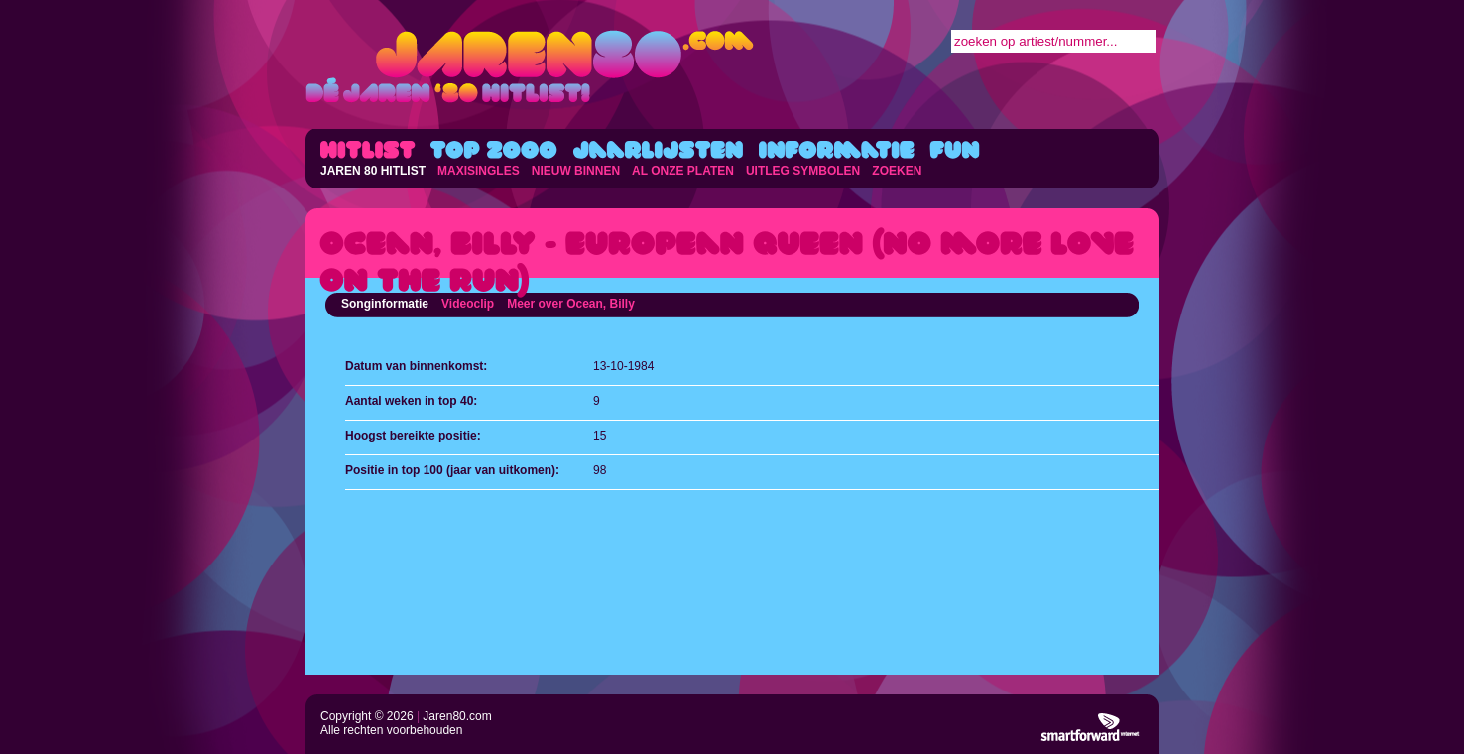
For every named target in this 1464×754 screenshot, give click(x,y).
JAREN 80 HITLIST (373, 171)
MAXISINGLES (478, 171)
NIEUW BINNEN (576, 171)
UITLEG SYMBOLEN (803, 171)
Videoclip (467, 304)
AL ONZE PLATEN (683, 171)
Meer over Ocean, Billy (571, 304)
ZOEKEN (896, 171)
